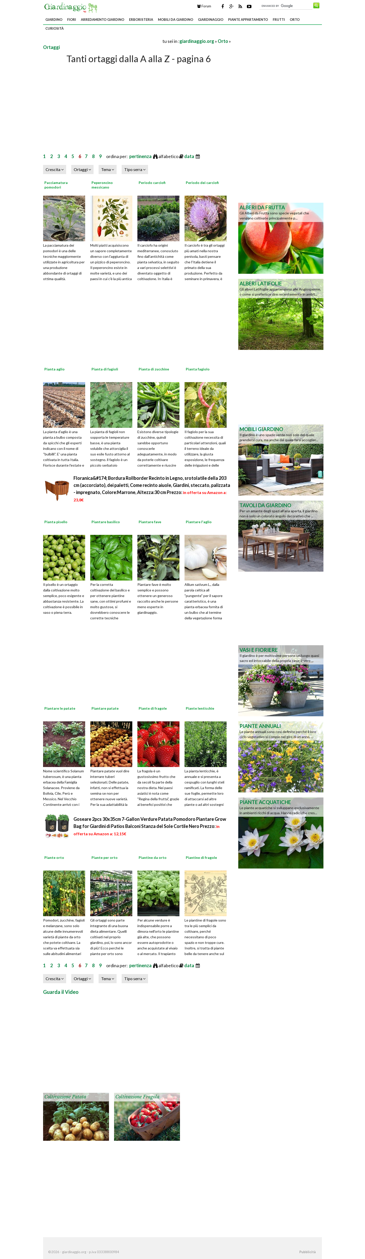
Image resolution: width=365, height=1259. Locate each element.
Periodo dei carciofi (202, 182)
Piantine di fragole (201, 857)
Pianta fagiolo (198, 369)
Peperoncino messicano (102, 184)
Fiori (71, 20)
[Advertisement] (102, 41)
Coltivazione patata (65, 1097)
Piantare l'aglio (199, 522)
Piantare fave (150, 522)
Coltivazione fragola (137, 1097)
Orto (295, 20)
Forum (204, 6)
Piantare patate (105, 708)
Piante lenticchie (200, 708)
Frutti (279, 20)
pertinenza (140, 156)
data (189, 156)
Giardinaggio (210, 20)
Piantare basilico (106, 522)
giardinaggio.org (196, 41)
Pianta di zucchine (154, 369)
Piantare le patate (59, 708)
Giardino (53, 20)
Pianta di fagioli (105, 369)
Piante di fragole (153, 708)
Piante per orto (105, 857)
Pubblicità (307, 1252)
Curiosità (54, 28)
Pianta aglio (54, 369)
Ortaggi (51, 47)
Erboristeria (141, 20)
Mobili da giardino (175, 20)
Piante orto (54, 857)
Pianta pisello (55, 522)
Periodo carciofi (152, 182)
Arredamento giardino (102, 20)
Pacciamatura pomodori (56, 184)
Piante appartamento (248, 20)
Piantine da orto (153, 857)
